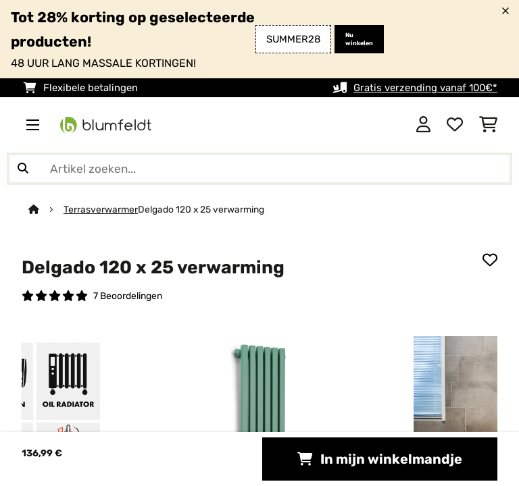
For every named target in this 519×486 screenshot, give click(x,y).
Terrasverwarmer (101, 209)
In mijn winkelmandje (379, 459)
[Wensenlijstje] (455, 125)
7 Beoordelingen (127, 295)
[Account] (423, 125)
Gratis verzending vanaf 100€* (425, 88)
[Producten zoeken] (259, 169)
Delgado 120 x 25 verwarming (201, 209)
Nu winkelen (359, 39)
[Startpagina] (46, 209)
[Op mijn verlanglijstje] (490, 259)
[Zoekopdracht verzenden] (23, 169)
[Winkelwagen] (488, 125)
